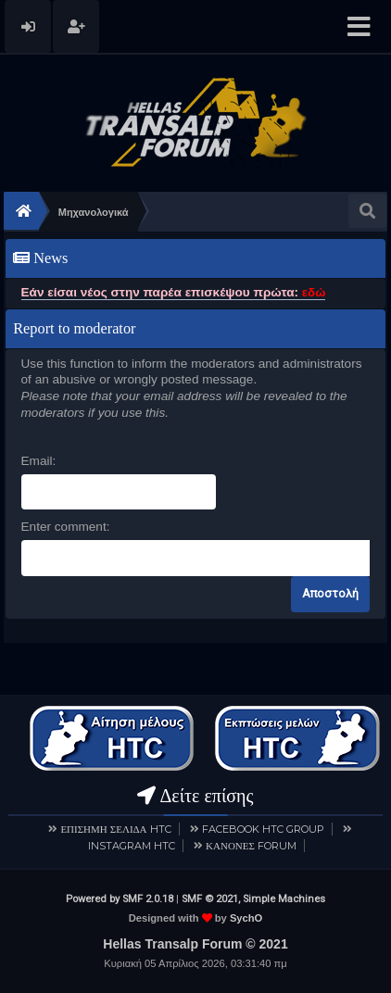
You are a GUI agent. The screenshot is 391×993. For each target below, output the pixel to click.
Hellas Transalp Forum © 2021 (195, 943)
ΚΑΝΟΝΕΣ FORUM (251, 845)
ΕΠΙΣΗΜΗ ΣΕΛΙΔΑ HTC (115, 829)
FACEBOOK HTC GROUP (263, 829)
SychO (246, 918)
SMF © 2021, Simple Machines (253, 899)
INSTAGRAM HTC (131, 845)
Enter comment (64, 527)
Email (37, 461)
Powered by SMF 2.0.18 (119, 899)
